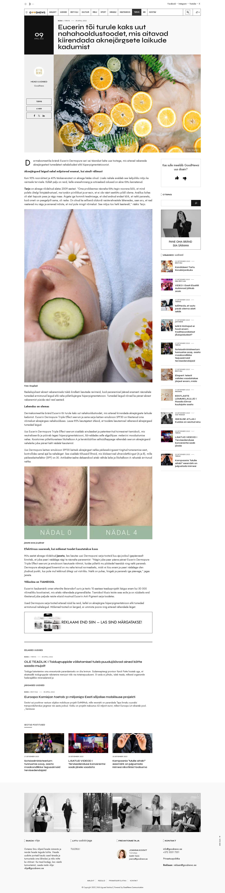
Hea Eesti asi (180, 281)
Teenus (178, 301)
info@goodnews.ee (172, 849)
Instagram (183, 3)
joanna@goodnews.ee (138, 859)
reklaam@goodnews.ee (185, 865)
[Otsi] (196, 203)
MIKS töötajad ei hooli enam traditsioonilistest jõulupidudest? (185, 330)
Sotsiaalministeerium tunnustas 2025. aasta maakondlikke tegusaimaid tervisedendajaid (42, 765)
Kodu (60, 21)
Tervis (67, 21)
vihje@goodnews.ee (34, 868)
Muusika (178, 391)
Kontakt (134, 881)
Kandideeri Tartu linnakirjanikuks (185, 268)
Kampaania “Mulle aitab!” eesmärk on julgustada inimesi (186, 463)
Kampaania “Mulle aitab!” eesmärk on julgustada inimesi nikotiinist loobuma (130, 764)
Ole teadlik (180, 415)
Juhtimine (179, 322)
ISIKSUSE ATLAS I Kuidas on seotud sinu (188, 420)
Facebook (172, 3)
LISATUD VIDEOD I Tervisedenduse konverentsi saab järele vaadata (86, 764)
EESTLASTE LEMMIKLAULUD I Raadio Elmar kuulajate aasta (186, 400)
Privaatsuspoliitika (171, 858)
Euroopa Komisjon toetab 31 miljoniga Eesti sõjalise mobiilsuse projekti (79, 697)
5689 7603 (134, 856)
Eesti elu (34, 692)
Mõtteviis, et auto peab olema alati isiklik (185, 308)
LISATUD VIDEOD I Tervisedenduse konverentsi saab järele (186, 441)
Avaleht (90, 881)
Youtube (193, 3)
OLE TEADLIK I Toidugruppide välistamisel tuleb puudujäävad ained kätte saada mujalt (83, 664)
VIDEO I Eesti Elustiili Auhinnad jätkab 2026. (187, 288)
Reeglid (101, 881)
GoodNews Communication (133, 887)
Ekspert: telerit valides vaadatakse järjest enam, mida (186, 378)
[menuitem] (52, 12)
